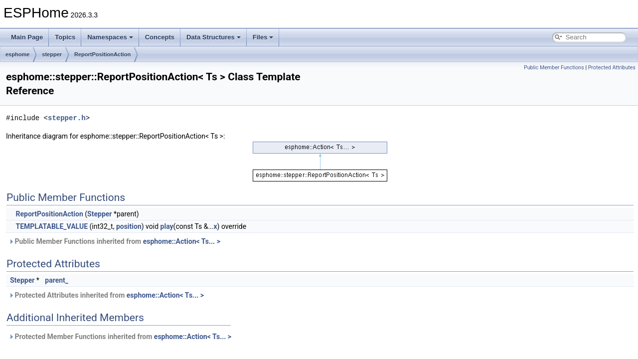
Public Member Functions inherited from (114, 241)
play (166, 226)
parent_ (56, 280)
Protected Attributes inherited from (106, 295)
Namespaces (110, 37)
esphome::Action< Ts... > (181, 241)
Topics (65, 37)
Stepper (99, 214)
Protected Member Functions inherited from (119, 337)
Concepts (159, 37)
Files (263, 37)
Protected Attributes (612, 67)
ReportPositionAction (102, 54)
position (129, 226)
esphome (17, 54)
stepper (52, 54)
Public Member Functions (554, 67)
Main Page (27, 37)
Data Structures (213, 37)
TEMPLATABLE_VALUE (51, 226)
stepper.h (67, 118)
